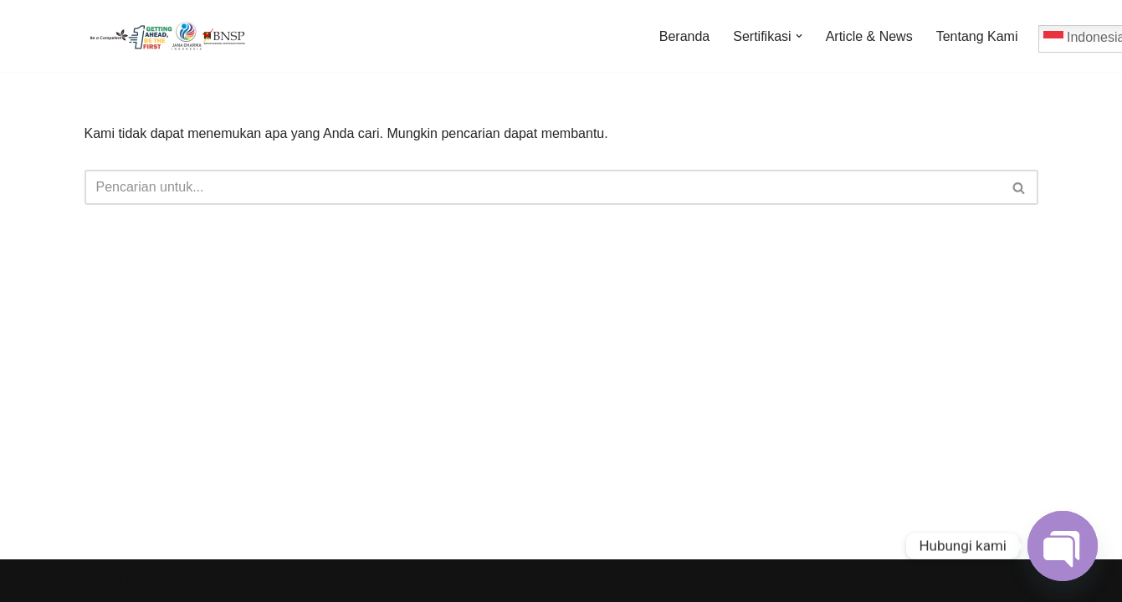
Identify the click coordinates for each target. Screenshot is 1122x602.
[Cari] (543, 187)
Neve (100, 581)
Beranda (684, 36)
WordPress (275, 581)
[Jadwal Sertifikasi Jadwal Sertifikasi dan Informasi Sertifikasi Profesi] (168, 36)
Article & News (869, 36)
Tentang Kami (977, 36)
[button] (799, 36)
